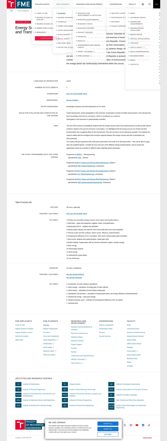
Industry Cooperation (106, 325)
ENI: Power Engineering (86, 166)
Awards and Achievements (136, 332)
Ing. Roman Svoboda (74, 277)
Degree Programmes (50, 329)
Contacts (130, 366)
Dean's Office (131, 340)
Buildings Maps (132, 358)
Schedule (46, 332)
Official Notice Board (134, 343)
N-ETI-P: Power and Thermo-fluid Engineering (92, 163)
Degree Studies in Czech (23, 332)
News (129, 325)
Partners (102, 332)
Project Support (76, 344)
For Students (23, 11)
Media (129, 362)
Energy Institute (72, 100)
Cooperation (116, 4)
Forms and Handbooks (51, 336)
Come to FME (20, 325)
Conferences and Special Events (82, 355)
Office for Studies (49, 355)
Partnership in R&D (105, 329)
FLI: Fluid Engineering (86, 174)
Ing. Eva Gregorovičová (75, 274)
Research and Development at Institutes (81, 328)
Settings (108, 434)
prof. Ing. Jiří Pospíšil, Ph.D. (76, 94)
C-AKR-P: (78, 154)
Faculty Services (104, 336)
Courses (37, 11)
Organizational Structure (135, 336)
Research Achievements (79, 333)
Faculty (132, 4)
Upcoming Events (133, 329)
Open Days (19, 340)
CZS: (80, 157)
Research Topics (77, 337)
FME (11, 11)
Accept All (108, 424)
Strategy (130, 347)
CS (156, 4)
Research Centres (77, 341)
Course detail (51, 11)
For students (62, 4)
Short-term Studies (21, 336)
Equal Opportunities (134, 355)
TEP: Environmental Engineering (90, 182)
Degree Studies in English (24, 329)
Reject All (108, 429)
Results (73, 352)
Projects (74, 348)
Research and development (89, 4)
